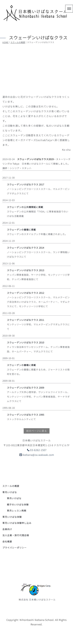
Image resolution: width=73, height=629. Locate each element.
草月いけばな (14, 498)
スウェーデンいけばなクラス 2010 (25, 342)
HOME (5, 42)
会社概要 (7, 541)
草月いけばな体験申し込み (16, 522)
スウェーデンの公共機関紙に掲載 (25, 207)
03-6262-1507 (37, 450)
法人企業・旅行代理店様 (15, 535)
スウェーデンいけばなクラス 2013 (25, 270)
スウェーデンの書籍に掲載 (21, 229)
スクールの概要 (17, 42)
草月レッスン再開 (16, 510)
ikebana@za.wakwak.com (36, 455)
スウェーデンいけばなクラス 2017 (25, 184)
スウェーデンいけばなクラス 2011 (25, 319)
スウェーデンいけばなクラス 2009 (25, 387)
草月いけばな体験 (12, 516)
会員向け (7, 529)
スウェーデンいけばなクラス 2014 (25, 247)
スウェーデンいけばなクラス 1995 (25, 414)
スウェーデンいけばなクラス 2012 (25, 292)
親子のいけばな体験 (18, 504)
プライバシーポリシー (14, 547)
